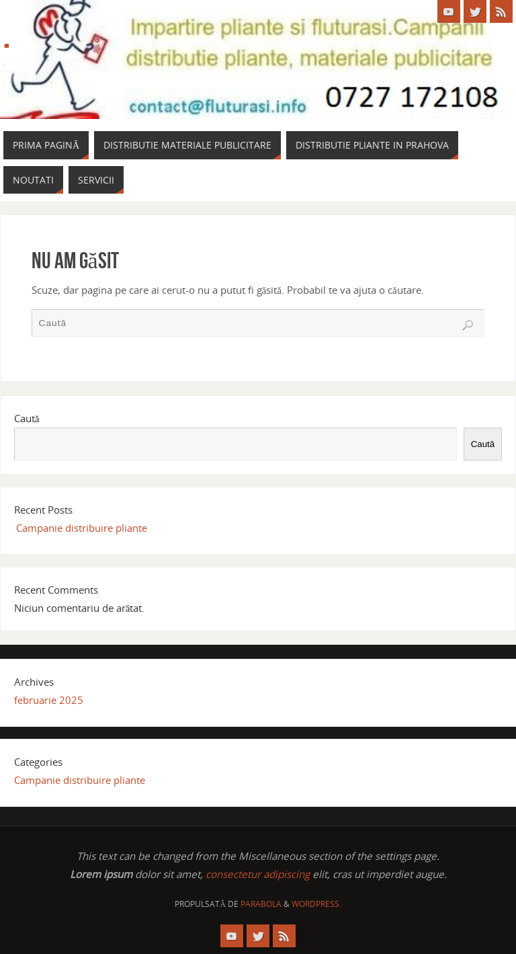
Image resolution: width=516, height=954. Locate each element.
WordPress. (316, 904)
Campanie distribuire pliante (81, 527)
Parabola (261, 904)
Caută (27, 418)
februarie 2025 (48, 700)
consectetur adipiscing (258, 874)
